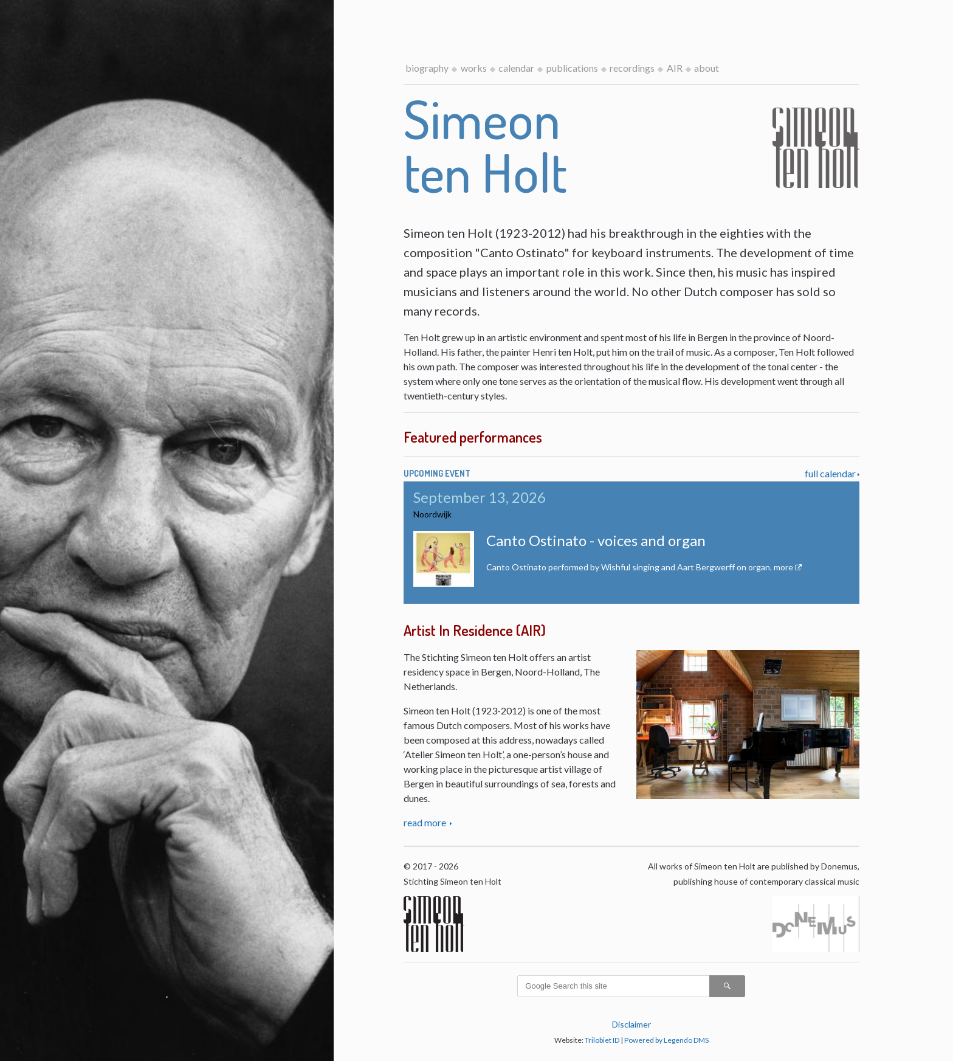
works (474, 68)
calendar (516, 68)
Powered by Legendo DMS (666, 1040)
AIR (675, 68)
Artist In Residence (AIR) (475, 630)
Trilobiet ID (602, 1040)
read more (426, 822)
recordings (632, 68)
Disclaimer (631, 1024)
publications (572, 68)
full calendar (830, 473)
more (783, 567)
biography (427, 68)
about (706, 68)
